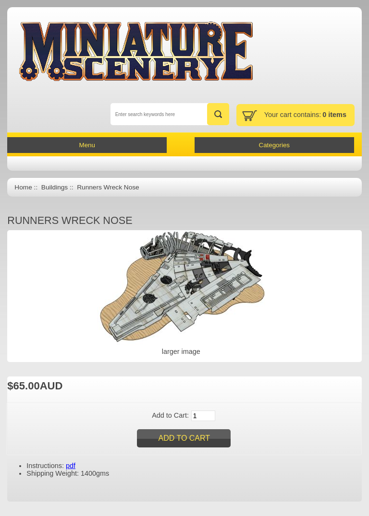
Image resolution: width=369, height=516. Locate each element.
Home (23, 187)
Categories (274, 145)
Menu (87, 145)
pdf (70, 465)
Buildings (54, 187)
